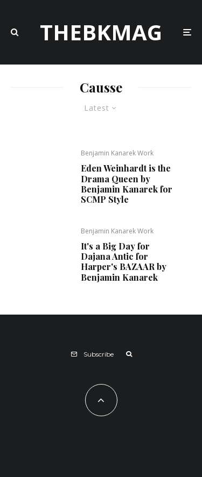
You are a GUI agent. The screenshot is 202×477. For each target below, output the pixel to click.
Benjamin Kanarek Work (117, 153)
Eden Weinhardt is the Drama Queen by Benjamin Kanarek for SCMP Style (126, 183)
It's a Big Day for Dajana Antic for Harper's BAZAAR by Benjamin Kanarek (123, 261)
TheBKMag (101, 32)
